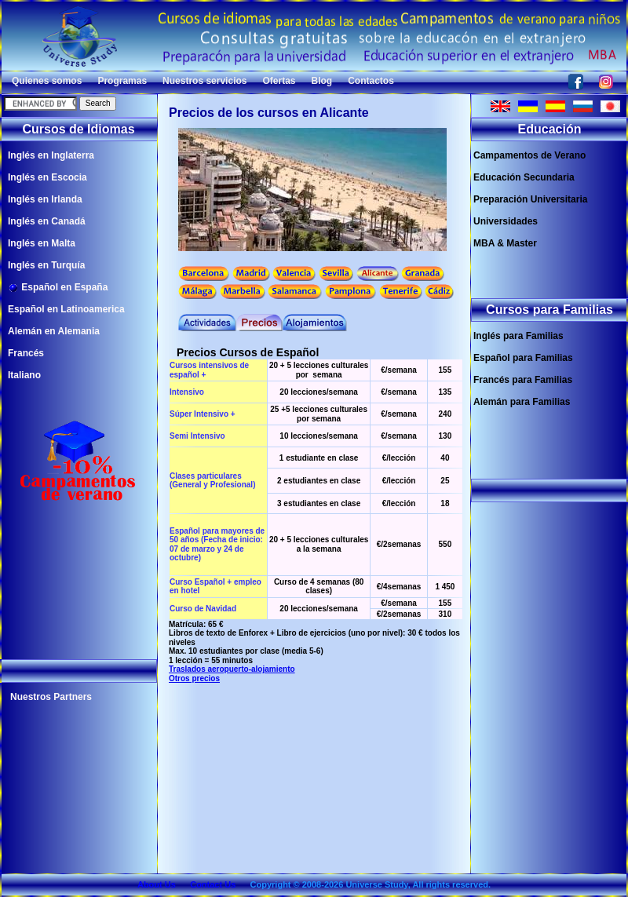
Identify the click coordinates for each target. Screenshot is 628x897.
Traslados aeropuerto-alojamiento (232, 669)
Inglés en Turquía (46, 265)
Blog (322, 80)
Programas (122, 80)
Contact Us (213, 884)
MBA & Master (505, 243)
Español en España (58, 288)
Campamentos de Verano (529, 155)
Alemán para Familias (521, 401)
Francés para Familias (522, 379)
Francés (26, 353)
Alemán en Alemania (54, 331)
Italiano (24, 375)
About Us (156, 884)
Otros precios (194, 678)
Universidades (505, 221)
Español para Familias (523, 357)
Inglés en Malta (41, 243)
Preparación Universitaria (530, 199)
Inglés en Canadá (47, 221)
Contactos (371, 80)
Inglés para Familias (518, 335)
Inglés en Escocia (47, 177)
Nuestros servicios (204, 80)
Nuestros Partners (51, 696)
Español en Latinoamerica (66, 309)
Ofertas (278, 80)
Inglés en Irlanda (45, 199)
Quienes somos (47, 80)
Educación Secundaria (524, 177)
